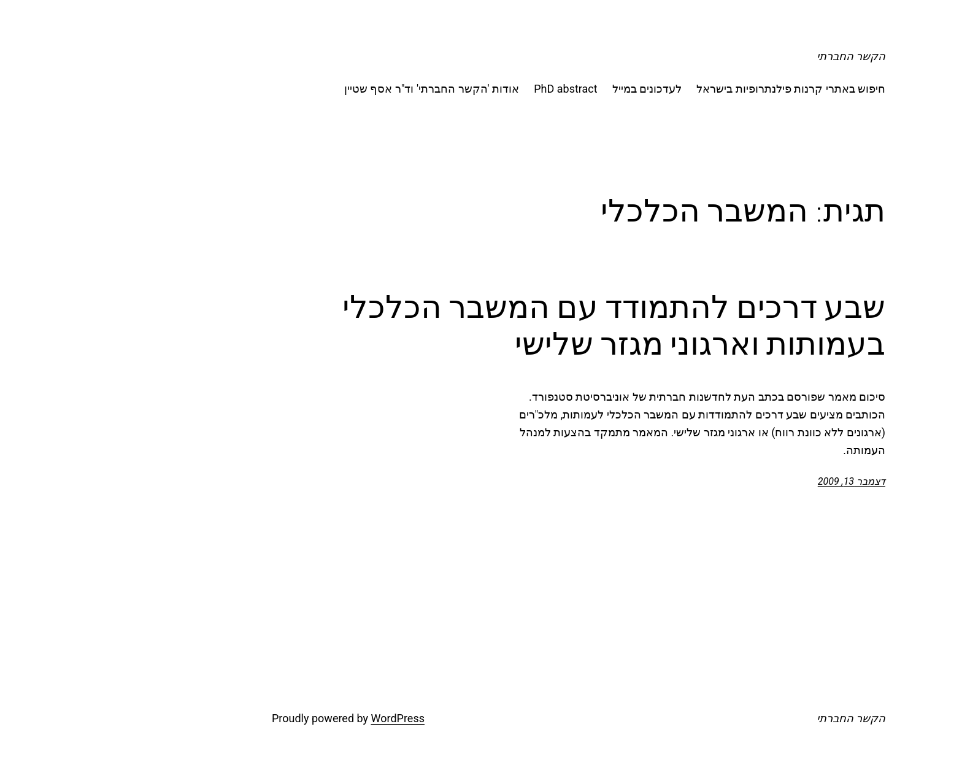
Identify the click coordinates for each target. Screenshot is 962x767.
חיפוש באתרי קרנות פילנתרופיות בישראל (693, 88)
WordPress (300, 718)
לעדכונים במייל (549, 88)
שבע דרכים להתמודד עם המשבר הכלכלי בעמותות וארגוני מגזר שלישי (516, 325)
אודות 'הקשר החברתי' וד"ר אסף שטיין (334, 88)
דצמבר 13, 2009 (754, 481)
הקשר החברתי (753, 56)
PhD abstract (467, 88)
